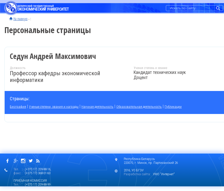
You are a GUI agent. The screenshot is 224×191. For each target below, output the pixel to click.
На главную (20, 18)
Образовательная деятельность (139, 107)
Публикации (173, 107)
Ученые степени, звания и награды (54, 107)
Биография (18, 107)
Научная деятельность (97, 107)
